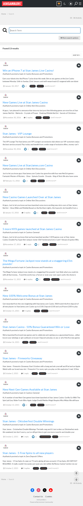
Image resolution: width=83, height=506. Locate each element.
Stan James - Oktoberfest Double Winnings (28, 421)
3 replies (26, 213)
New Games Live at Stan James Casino (25, 102)
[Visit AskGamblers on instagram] (38, 490)
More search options (69, 38)
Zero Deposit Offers (34, 456)
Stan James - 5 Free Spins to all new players (28, 453)
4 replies (26, 311)
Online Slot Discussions (35, 106)
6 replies (28, 279)
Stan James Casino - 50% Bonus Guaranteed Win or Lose (36, 326)
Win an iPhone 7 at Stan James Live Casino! (28, 70)
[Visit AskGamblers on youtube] (51, 490)
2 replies (28, 117)
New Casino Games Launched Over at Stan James (32, 197)
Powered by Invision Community (41, 502)
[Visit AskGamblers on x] (44, 490)
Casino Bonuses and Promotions (39, 74)
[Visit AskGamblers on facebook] (32, 490)
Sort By (76, 55)
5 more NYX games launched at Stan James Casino (32, 229)
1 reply (27, 244)
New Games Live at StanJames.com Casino (28, 165)
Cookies (48, 496)
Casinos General (32, 232)
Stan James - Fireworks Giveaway (22, 358)
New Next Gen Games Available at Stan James (30, 389)
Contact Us (38, 496)
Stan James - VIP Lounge (17, 133)
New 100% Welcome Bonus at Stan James (27, 295)
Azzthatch (7, 74)
